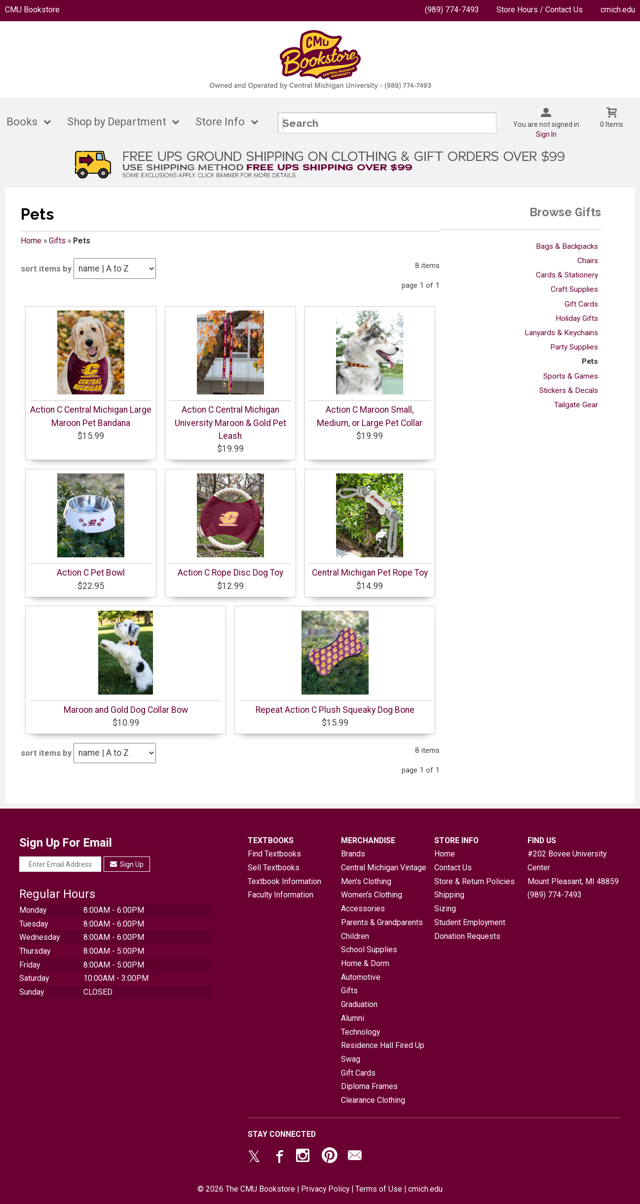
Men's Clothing (366, 881)
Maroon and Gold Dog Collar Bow (126, 710)
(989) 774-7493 (452, 9)
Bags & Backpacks (567, 246)
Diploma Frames (369, 1086)
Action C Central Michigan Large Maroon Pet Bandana (90, 416)
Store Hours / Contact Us (539, 9)
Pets (590, 361)
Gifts (57, 240)
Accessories (363, 908)
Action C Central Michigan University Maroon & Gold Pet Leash (230, 423)
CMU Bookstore (32, 9)
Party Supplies (574, 347)
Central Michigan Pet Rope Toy (370, 573)
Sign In (546, 134)
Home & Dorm (365, 963)
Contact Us (453, 867)
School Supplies (369, 949)
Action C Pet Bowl (91, 573)
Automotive (360, 977)
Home (31, 240)
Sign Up (127, 864)
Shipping (449, 894)
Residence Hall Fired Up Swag (382, 1052)
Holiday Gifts (577, 318)
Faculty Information (280, 894)
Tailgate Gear (576, 404)
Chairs (587, 260)
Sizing (445, 908)
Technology (360, 1032)
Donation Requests (467, 936)
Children (355, 936)
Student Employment (469, 922)
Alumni (352, 1018)
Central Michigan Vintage (383, 867)
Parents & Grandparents (382, 922)
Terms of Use (378, 1189)
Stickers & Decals (568, 390)
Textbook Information (284, 881)
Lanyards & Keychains (561, 332)
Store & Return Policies (474, 881)
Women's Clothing (371, 894)
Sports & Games (570, 376)
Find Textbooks (274, 853)
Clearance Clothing (373, 1100)
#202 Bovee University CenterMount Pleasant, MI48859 (573, 867)
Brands (353, 853)
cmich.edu (618, 9)
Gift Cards (581, 304)
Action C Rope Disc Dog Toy (230, 573)
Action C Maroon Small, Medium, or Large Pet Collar (369, 416)
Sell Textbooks (274, 867)
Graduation (359, 1004)
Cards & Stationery (567, 275)
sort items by (46, 268)
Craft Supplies (574, 289)
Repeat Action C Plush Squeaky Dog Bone (335, 710)
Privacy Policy (325, 1189)
